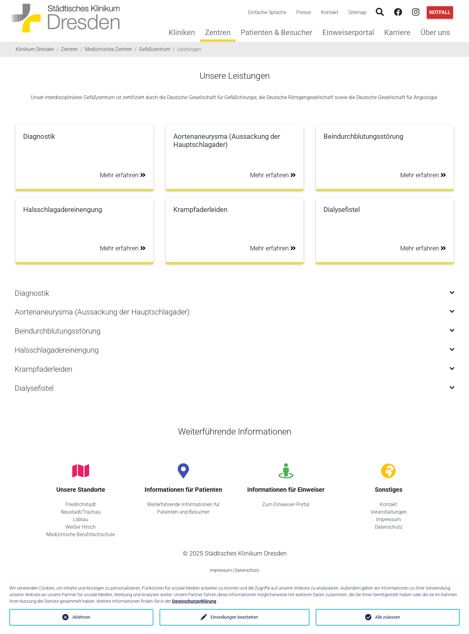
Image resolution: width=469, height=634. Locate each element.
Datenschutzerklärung (194, 601)
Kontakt (329, 12)
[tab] (234, 293)
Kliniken (184, 32)
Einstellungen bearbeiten (234, 617)
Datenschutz (388, 527)
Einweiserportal (350, 32)
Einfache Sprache (267, 12)
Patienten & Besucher (279, 32)
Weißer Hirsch (80, 527)
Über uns (438, 32)
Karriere (399, 32)
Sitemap (357, 12)
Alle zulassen (387, 617)
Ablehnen (81, 617)
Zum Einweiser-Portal (285, 504)
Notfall (440, 12)
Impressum (388, 519)
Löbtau (80, 519)
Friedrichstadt (80, 504)
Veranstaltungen (388, 512)
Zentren (218, 32)
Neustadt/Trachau (81, 512)
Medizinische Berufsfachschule (80, 534)
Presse (303, 12)
